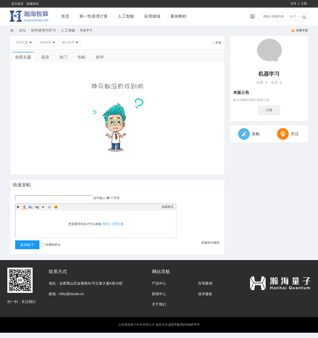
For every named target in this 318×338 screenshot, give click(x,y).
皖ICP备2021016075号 (184, 324)
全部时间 (45, 42)
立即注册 (117, 224)
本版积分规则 (210, 242)
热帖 (82, 57)
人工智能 (126, 16)
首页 (65, 16)
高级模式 (168, 207)
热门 (63, 57)
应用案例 (205, 283)
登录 (293, 3)
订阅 (269, 110)
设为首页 (17, 4)
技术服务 (205, 294)
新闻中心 (159, 294)
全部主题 (22, 42)
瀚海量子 (12, 30)
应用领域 (152, 16)
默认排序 (68, 42)
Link (36, 206)
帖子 (293, 16)
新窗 (218, 42)
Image (30, 206)
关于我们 (159, 304)
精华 (100, 57)
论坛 (22, 30)
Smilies (55, 206)
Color (24, 206)
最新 (45, 57)
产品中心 (159, 283)
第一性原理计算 (93, 16)
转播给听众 (51, 244)
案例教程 (178, 16)
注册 (304, 3)
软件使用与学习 (43, 30)
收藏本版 (302, 30)
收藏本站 (33, 4)
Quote (43, 206)
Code (49, 206)
